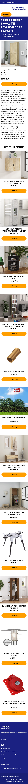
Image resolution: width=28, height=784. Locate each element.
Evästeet (20, 779)
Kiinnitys (10, 70)
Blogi (3, 758)
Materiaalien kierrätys (8, 752)
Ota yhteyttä (13, 779)
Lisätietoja (14, 84)
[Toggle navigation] (3, 8)
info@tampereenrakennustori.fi (8, 2)
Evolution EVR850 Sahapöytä (14, 560)
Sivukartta (20, 781)
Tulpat (15, 70)
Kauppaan (6, 14)
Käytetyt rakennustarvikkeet (10, 755)
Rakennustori (6, 748)
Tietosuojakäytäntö (10, 781)
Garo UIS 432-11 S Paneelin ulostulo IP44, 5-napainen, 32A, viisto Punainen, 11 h (14, 703)
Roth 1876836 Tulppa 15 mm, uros (14, 372)
